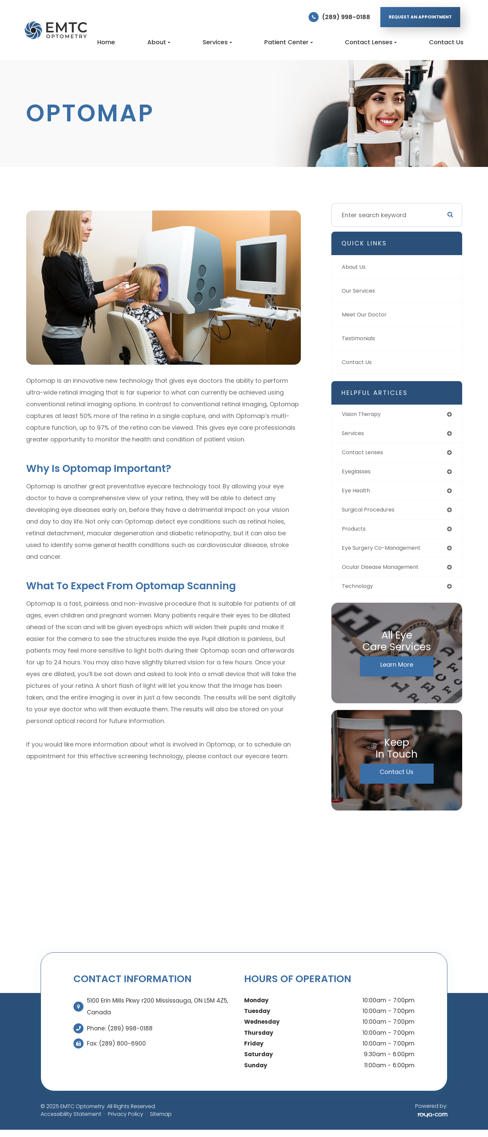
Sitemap (161, 1121)
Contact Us (446, 42)
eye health (357, 493)
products (355, 533)
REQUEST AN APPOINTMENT (420, 17)
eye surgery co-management (386, 553)
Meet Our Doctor (366, 314)
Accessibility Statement (71, 1121)
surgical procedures (372, 513)
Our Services (360, 291)
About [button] (158, 42)
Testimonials (361, 338)
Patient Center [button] (288, 42)
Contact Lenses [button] (371, 42)
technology (359, 592)
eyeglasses (358, 474)
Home (106, 42)
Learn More (396, 671)
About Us (355, 267)
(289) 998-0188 (346, 17)
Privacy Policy (125, 1121)
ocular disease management (385, 572)
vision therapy (364, 414)
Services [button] (217, 42)
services (354, 434)
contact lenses (365, 454)
